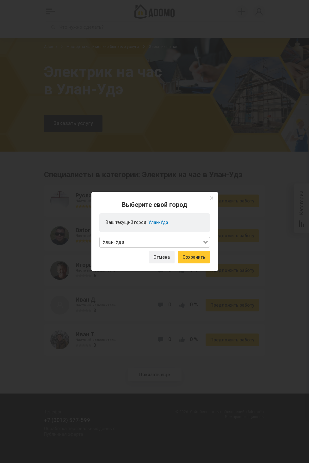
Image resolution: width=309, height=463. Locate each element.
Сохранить (193, 257)
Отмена (161, 257)
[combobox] (154, 242)
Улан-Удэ (158, 222)
